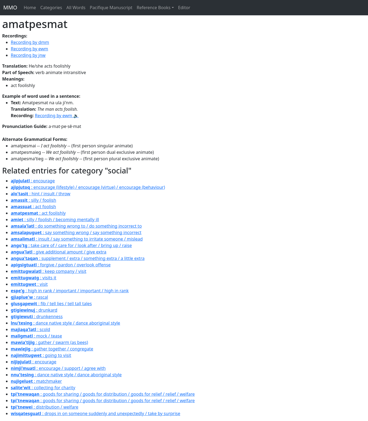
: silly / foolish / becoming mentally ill (55, 219)
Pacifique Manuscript (111, 8)
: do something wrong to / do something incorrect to (76, 226)
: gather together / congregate (52, 349)
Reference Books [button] (154, 8)
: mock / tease (36, 336)
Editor (184, 8)
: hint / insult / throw (40, 194)
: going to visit (41, 355)
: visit (29, 284)
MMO (10, 7)
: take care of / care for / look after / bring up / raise (71, 245)
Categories (51, 8)
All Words (75, 8)
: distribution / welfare (44, 407)
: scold (30, 329)
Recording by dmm (30, 42)
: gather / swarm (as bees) (49, 342)
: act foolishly (38, 213)
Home (30, 8)
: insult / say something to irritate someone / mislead (77, 239)
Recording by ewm (29, 49)
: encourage (33, 181)
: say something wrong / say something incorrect (76, 232)
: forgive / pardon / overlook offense (61, 265)
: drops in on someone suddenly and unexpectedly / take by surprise (95, 413)
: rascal (29, 297)
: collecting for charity (43, 388)
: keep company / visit (48, 271)
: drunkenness (37, 316)
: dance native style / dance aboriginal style (65, 323)
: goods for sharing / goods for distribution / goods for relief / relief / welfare (103, 394)
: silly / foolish (33, 200)
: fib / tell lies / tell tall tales (51, 304)
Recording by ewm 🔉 (57, 116)
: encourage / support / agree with (58, 368)
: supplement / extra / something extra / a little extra (78, 258)
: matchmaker (36, 381)
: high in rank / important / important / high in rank (70, 291)
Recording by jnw (28, 55)
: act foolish (33, 207)
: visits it (33, 278)
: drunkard (34, 310)
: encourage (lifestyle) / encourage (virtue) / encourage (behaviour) (88, 187)
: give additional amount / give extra (58, 252)
